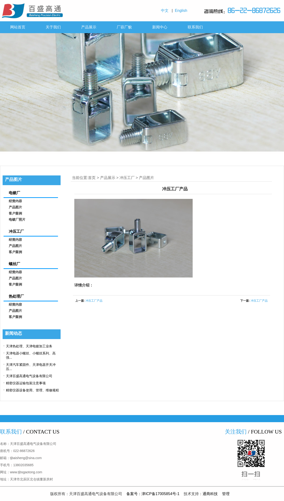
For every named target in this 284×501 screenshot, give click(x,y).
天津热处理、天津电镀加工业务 (29, 346)
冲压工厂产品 (93, 300)
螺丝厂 (14, 264)
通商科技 (210, 494)
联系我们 (195, 27)
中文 (166, 11)
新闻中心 (159, 27)
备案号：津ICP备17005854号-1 (152, 494)
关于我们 (53, 27)
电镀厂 (14, 193)
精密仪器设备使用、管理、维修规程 (32, 390)
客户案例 (15, 213)
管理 (226, 494)
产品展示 (88, 27)
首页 (92, 178)
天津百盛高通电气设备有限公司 (29, 376)
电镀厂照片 (17, 219)
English (182, 11)
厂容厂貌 (124, 27)
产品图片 (146, 178)
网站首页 (17, 27)
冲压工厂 (127, 178)
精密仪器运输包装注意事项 (26, 383)
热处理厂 (16, 296)
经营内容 (15, 201)
